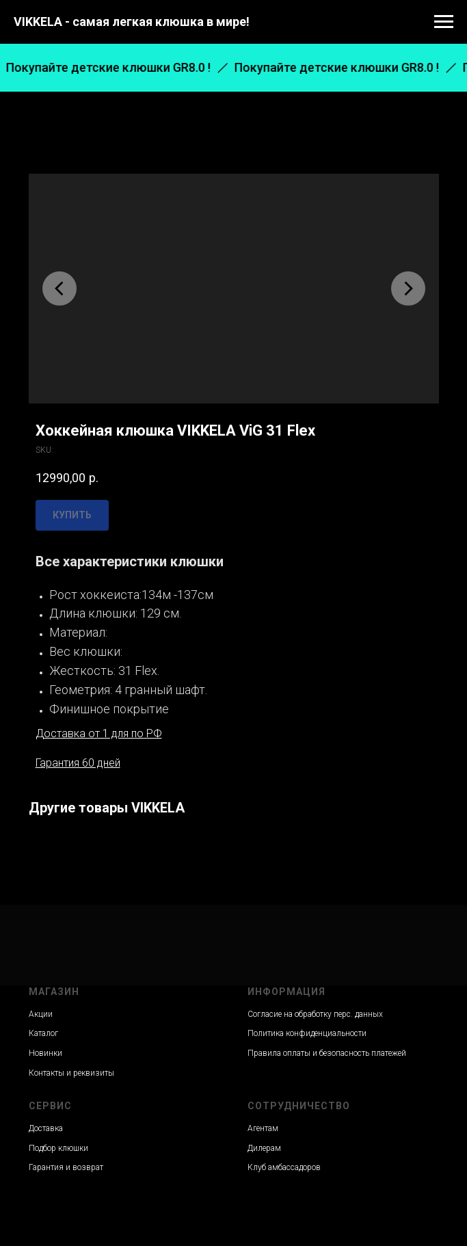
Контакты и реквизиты (71, 1073)
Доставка (46, 1128)
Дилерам (264, 1148)
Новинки (45, 1053)
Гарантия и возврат (66, 1167)
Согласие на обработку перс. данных (315, 1014)
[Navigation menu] (443, 22)
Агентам (263, 1128)
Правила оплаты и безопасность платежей (327, 1053)
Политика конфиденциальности (307, 1033)
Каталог (43, 1033)
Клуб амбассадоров (284, 1167)
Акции (41, 1014)
